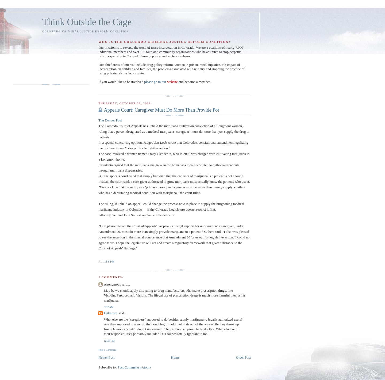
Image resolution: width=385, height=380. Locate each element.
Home (175, 357)
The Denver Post (110, 120)
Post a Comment (107, 349)
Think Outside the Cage (87, 22)
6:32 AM (108, 307)
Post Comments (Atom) (134, 367)
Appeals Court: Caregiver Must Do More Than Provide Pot (161, 110)
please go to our (161, 82)
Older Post (243, 357)
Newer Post (106, 357)
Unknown (110, 313)
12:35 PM (109, 340)
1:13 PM (108, 261)
